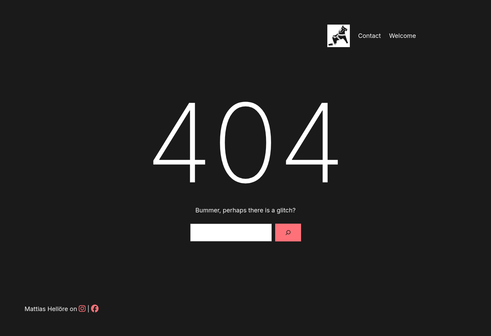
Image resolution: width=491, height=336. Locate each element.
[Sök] (288, 232)
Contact (369, 35)
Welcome (402, 35)
